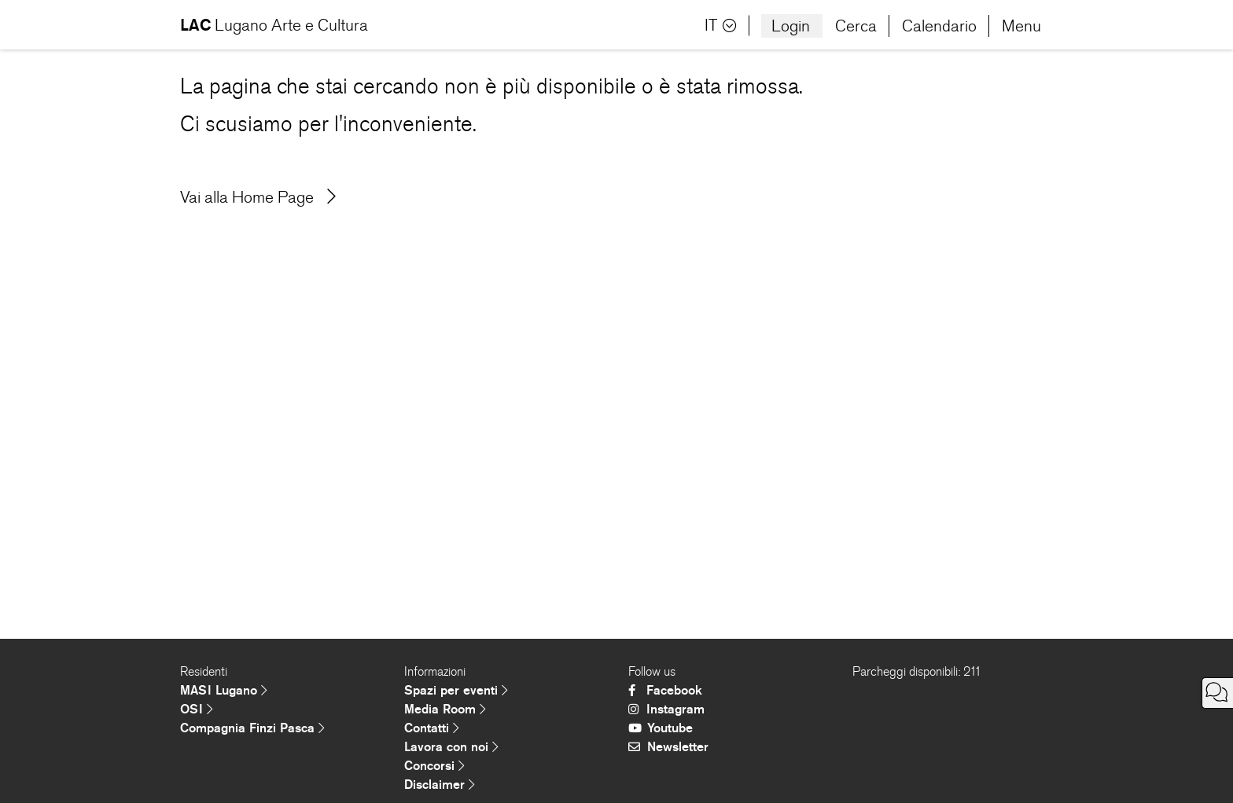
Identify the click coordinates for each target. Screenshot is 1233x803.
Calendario (939, 26)
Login (790, 26)
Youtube (660, 728)
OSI (196, 709)
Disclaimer (439, 784)
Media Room (445, 709)
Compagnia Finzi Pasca (252, 728)
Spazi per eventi (456, 690)
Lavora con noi (451, 747)
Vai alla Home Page (258, 197)
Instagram (666, 709)
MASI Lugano (223, 690)
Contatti (431, 728)
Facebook (665, 690)
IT (721, 25)
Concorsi (434, 765)
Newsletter (668, 747)
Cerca (856, 26)
